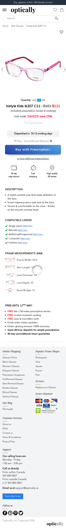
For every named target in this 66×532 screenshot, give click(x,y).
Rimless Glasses (10, 388)
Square (39, 366)
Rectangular (41, 358)
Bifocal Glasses (9, 392)
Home (5, 26)
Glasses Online (9, 358)
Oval (38, 362)
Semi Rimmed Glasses (13, 384)
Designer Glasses (10, 371)
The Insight (7, 409)
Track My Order (13, 496)
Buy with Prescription (33, 150)
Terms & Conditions (11, 437)
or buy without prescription (33, 158)
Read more (27, 226)
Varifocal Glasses (10, 397)
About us (6, 424)
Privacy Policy (8, 442)
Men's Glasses (9, 362)
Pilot (38, 375)
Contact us (7, 433)
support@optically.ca (26, 488)
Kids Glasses (17, 26)
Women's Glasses (11, 366)
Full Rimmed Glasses (12, 379)
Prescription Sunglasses (13, 375)
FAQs (5, 429)
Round (39, 371)
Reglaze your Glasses (46, 387)
